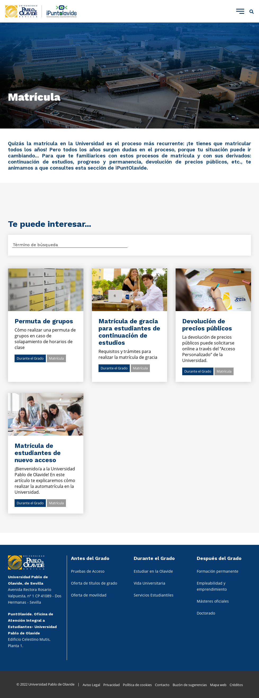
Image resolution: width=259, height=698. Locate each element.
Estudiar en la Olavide (153, 571)
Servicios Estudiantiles (153, 595)
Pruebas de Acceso (87, 571)
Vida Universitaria (149, 583)
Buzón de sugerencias (190, 684)
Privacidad (111, 684)
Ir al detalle (45, 289)
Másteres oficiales (213, 601)
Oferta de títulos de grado (94, 583)
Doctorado (206, 613)
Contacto (162, 684)
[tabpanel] (129, 76)
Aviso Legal (91, 684)
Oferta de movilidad (88, 595)
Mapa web (218, 684)
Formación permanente (217, 571)
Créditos (236, 684)
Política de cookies (137, 684)
